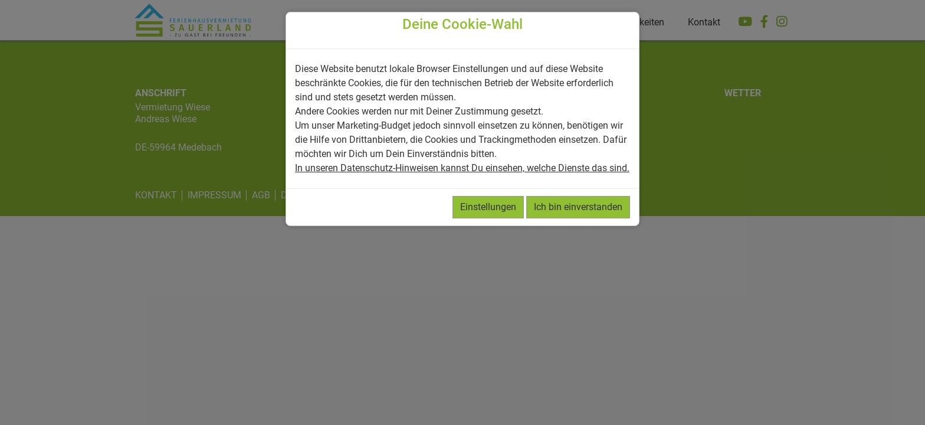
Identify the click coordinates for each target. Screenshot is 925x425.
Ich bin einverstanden (578, 206)
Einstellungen (488, 206)
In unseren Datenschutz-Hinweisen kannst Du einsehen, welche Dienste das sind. (462, 168)
